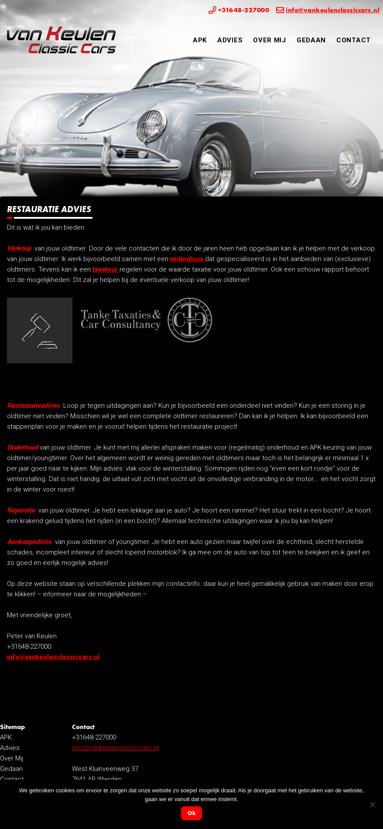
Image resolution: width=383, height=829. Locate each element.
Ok (192, 813)
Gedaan (311, 40)
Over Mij (269, 40)
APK (200, 40)
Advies (230, 40)
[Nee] (372, 804)
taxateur (106, 269)
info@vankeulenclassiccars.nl (53, 657)
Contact (353, 40)
